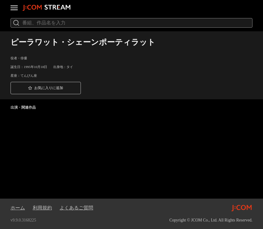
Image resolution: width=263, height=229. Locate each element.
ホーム (18, 207)
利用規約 (42, 207)
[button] (46, 88)
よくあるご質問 (76, 207)
